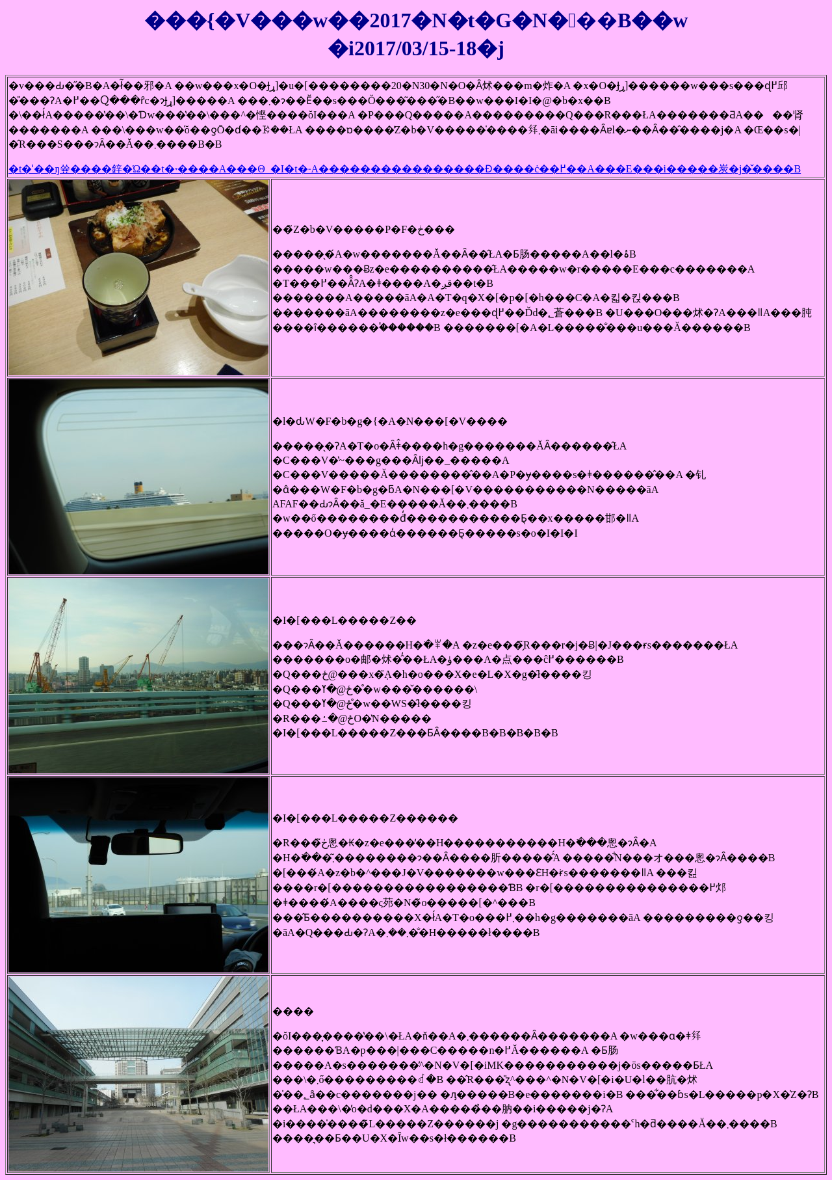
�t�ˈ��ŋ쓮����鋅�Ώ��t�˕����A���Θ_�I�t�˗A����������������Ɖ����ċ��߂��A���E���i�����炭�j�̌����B (404, 168)
